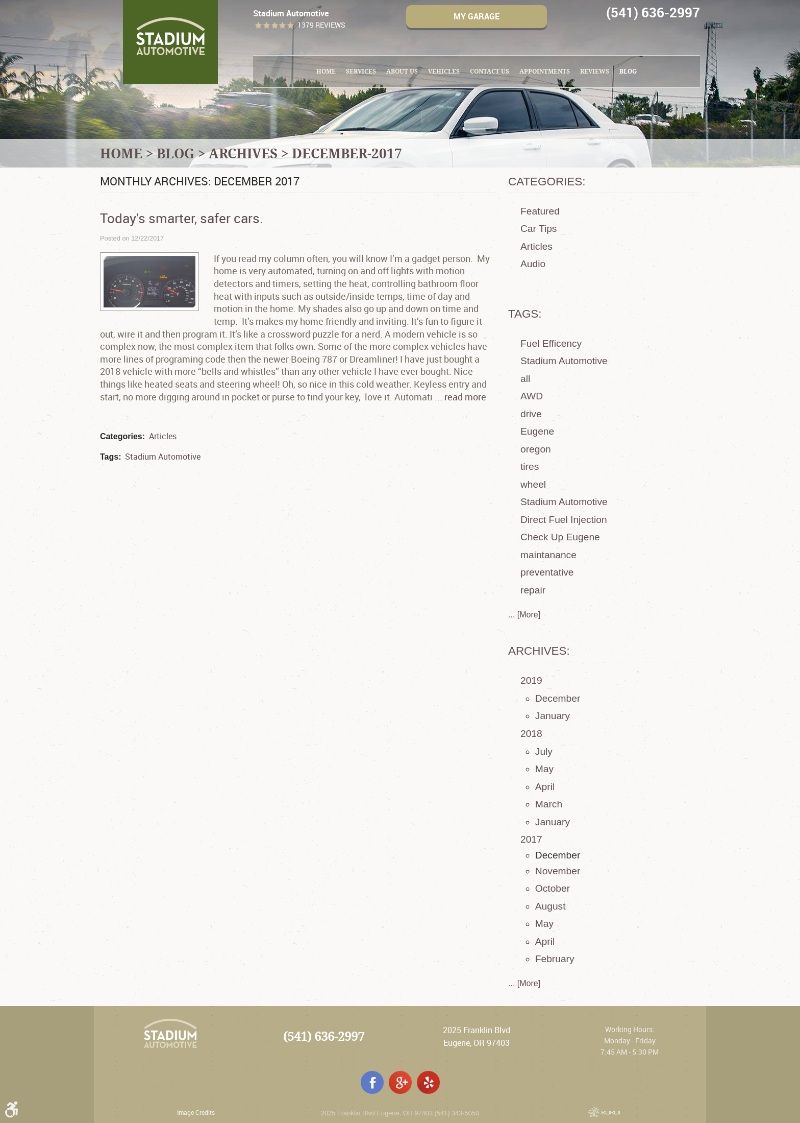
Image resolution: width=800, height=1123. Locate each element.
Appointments (544, 71)
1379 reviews (321, 25)
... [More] (524, 614)
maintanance (548, 554)
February (554, 958)
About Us (402, 71)
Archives (243, 153)
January (552, 715)
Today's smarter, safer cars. (181, 218)
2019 (531, 680)
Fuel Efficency (551, 343)
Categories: (546, 181)
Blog (628, 71)
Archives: (539, 650)
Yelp (428, 1082)
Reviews (594, 71)
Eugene (537, 431)
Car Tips (538, 228)
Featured (540, 211)
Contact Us (489, 71)
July (544, 751)
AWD (531, 396)
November (558, 871)
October (552, 888)
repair (532, 590)
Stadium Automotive (163, 456)
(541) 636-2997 (323, 1036)
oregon (535, 449)
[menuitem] (326, 71)
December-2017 (347, 153)
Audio (532, 263)
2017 (531, 839)
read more (465, 397)
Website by (604, 1112)
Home (326, 71)
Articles (163, 436)
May (544, 768)
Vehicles (444, 71)
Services (361, 71)
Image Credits (196, 1112)
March (548, 804)
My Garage (476, 16)
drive (531, 414)
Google (400, 1082)
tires (529, 466)
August (550, 906)
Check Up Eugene (560, 537)
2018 (531, 733)
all (525, 378)
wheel (533, 484)
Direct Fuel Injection (563, 519)
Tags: (525, 313)
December (558, 698)
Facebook (372, 1082)
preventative (547, 572)
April (545, 786)
